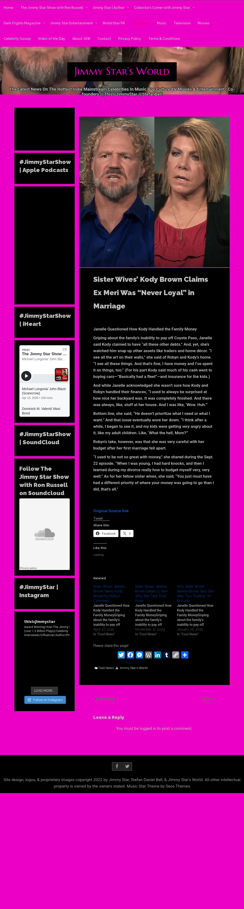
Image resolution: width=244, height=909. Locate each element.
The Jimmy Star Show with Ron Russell (52, 8)
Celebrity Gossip (17, 39)
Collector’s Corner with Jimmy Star (162, 8)
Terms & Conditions (164, 39)
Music (161, 23)
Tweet (98, 518)
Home (8, 8)
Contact (104, 39)
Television (182, 23)
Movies (203, 23)
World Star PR (113, 23)
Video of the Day (51, 39)
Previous (107, 699)
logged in (148, 728)
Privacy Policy (129, 39)
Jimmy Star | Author (108, 8)
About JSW (81, 39)
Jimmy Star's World (133, 668)
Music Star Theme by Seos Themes (158, 786)
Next (206, 699)
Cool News (141, 23)
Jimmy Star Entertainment (71, 23)
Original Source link (111, 510)
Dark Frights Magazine (22, 23)
